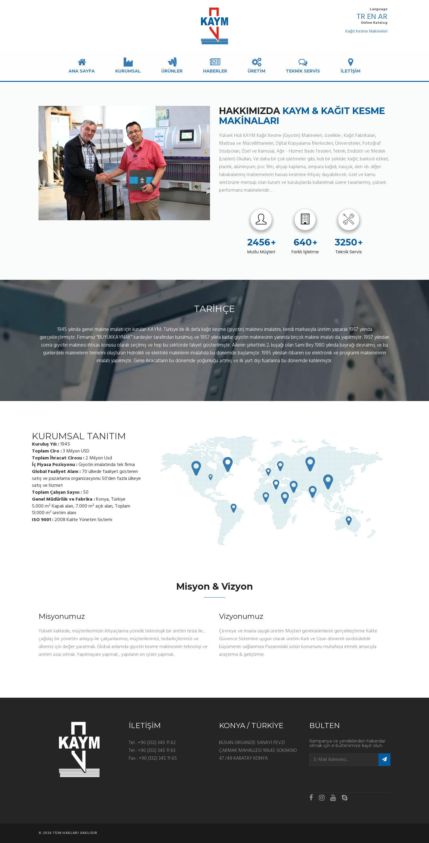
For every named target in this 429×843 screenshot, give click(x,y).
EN (371, 17)
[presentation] (344, 778)
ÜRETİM (256, 65)
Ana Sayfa (82, 65)
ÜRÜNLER (172, 65)
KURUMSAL (128, 65)
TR (360, 17)
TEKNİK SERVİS (303, 65)
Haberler (215, 65)
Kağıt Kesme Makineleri (366, 32)
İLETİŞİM (350, 65)
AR (382, 17)
